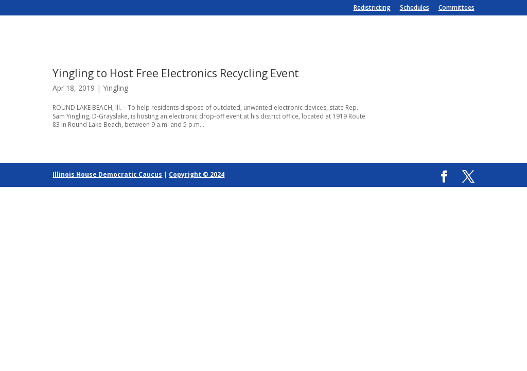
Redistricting (372, 8)
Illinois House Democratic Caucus (107, 174)
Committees (456, 8)
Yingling (115, 88)
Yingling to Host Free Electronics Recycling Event (175, 73)
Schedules (414, 8)
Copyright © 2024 (196, 174)
